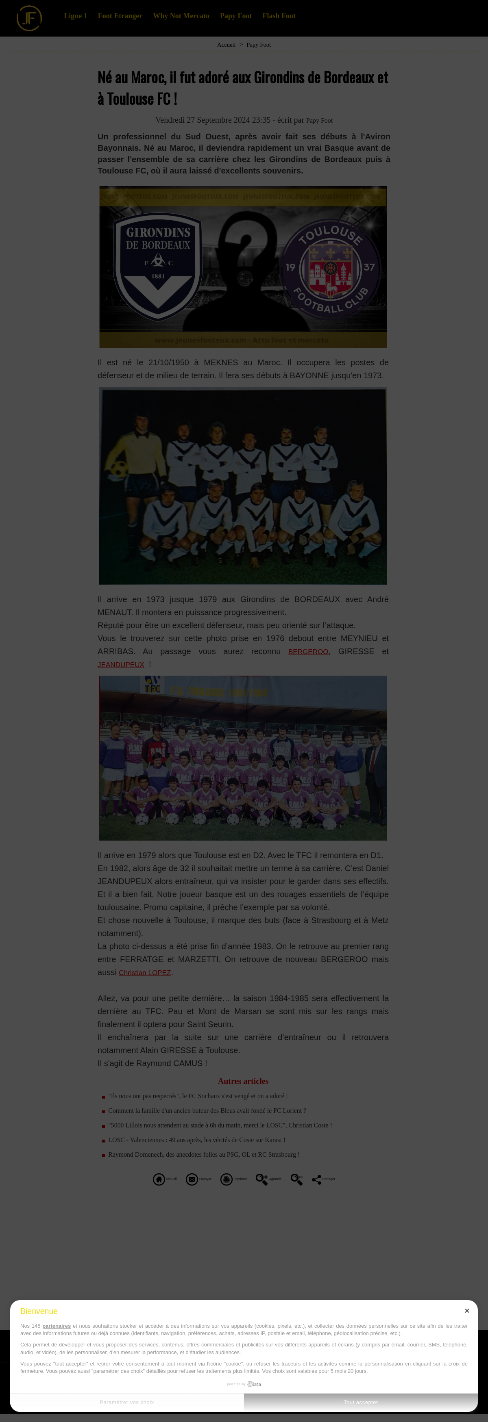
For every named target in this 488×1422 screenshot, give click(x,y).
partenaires (56, 1326)
